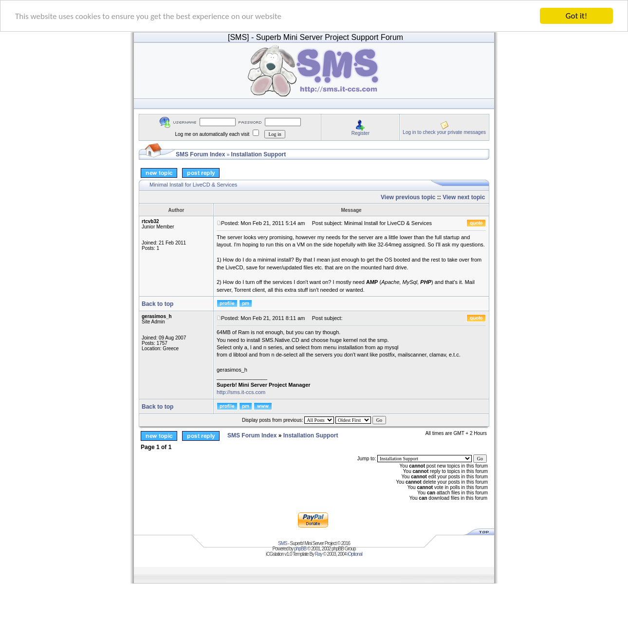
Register (360, 132)
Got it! (576, 16)
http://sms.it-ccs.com (241, 392)
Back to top (157, 304)
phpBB (300, 548)
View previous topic (408, 197)
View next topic (464, 197)
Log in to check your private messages (444, 131)
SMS (282, 543)
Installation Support (258, 154)
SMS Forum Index (200, 154)
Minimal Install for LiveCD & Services (193, 185)
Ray (318, 554)
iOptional (354, 554)
